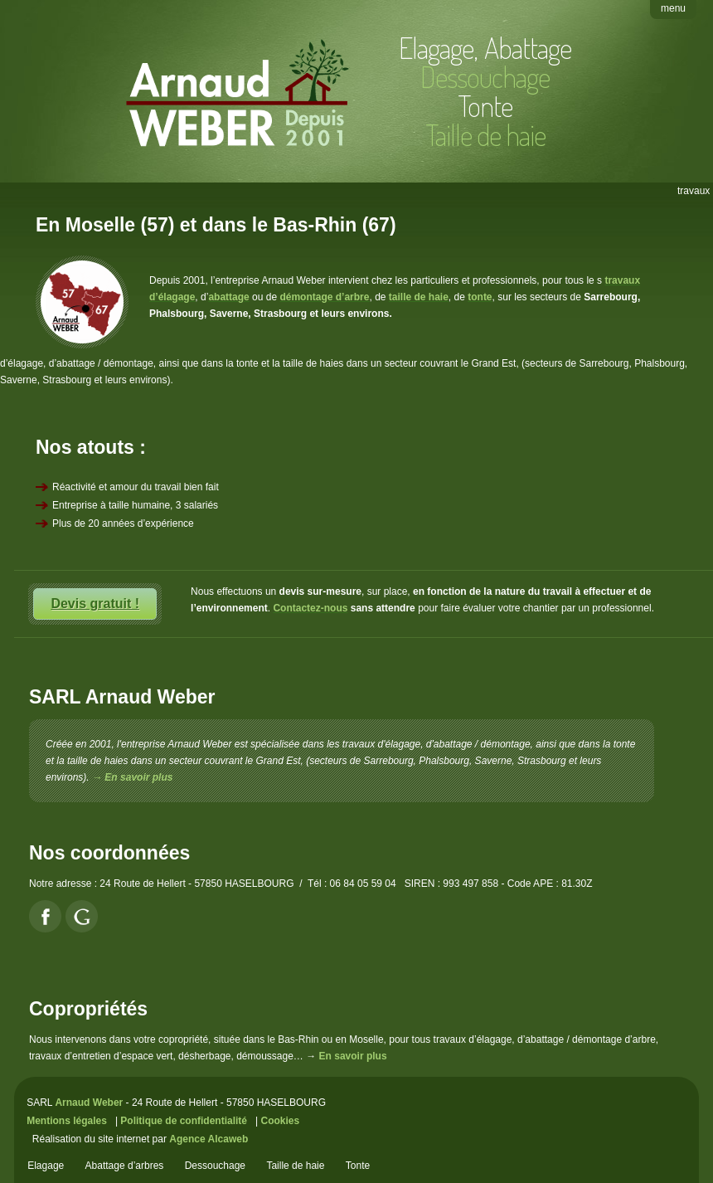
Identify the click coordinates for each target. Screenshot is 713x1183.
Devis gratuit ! (95, 603)
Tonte (485, 105)
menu (673, 8)
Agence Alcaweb (208, 1139)
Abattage (527, 47)
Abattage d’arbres (124, 1165)
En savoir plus (353, 1056)
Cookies (279, 1121)
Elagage (436, 47)
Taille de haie (295, 1165)
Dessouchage (215, 1165)
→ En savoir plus (132, 777)
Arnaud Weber (89, 1102)
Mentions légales (67, 1121)
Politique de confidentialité (183, 1121)
